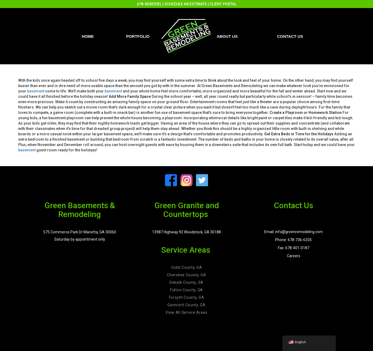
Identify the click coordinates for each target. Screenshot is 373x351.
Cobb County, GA (186, 267)
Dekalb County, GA (186, 282)
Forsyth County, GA (186, 297)
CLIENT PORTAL (223, 4)
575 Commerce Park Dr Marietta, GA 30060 (79, 232)
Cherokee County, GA (186, 275)
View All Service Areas (186, 312)
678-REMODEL (149, 4)
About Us (227, 36)
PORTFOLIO (138, 36)
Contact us (290, 36)
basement (35, 91)
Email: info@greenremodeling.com (293, 232)
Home (88, 36)
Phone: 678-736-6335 (293, 240)
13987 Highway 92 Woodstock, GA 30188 (186, 232)
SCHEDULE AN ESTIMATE (185, 4)
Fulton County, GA (186, 290)
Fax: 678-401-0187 (293, 248)
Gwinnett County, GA (186, 305)
